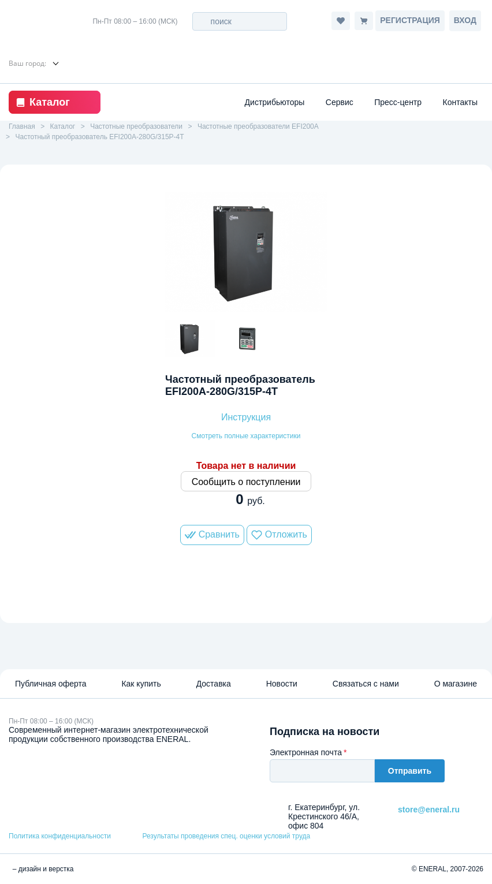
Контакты (460, 102)
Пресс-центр (398, 102)
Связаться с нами (366, 683)
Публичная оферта (51, 683)
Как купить (141, 683)
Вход (465, 20)
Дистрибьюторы (275, 102)
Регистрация (410, 20)
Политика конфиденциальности (60, 836)
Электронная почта (306, 752)
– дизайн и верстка (41, 869)
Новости (281, 683)
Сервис (339, 102)
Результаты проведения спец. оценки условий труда (226, 836)
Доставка (213, 683)
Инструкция (246, 417)
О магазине (455, 683)
